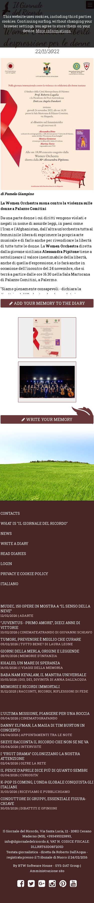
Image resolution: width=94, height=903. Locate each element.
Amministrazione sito (47, 871)
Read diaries (13, 553)
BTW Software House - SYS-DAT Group (48, 865)
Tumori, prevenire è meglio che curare (47, 641)
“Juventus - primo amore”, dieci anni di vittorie (47, 627)
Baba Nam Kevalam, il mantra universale (47, 677)
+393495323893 (59, 836)
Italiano (9, 583)
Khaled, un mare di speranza (47, 665)
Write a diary (14, 543)
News (6, 533)
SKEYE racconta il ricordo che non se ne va (47, 744)
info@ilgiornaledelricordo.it (27, 841)
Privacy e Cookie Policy (24, 573)
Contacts (10, 513)
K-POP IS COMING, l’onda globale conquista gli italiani (47, 787)
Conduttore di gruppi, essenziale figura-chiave (47, 803)
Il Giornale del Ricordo (20, 831)
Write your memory (47, 419)
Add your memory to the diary (47, 303)
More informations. (53, 30)
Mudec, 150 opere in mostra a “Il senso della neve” (47, 611)
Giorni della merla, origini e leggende (47, 653)
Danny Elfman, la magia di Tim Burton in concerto (47, 730)
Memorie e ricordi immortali (47, 689)
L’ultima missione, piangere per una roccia (47, 715)
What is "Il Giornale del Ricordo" (34, 523)
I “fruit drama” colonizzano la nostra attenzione (47, 758)
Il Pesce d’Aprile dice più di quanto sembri (47, 772)
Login (6, 563)
